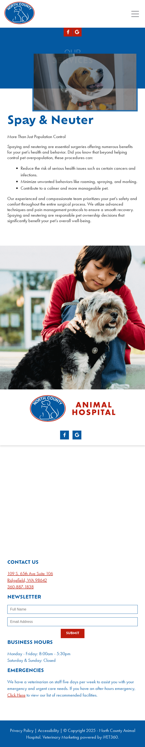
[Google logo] (77, 32)
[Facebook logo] (68, 32)
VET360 (110, 737)
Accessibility (48, 730)
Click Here (16, 695)
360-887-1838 (20, 587)
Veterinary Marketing (61, 737)
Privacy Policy (21, 730)
